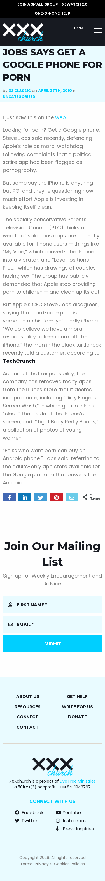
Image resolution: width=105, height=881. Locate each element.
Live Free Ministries (78, 781)
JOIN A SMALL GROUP (38, 4)
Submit (52, 643)
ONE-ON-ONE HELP (52, 13)
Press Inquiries (75, 828)
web (60, 117)
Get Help (77, 696)
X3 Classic (20, 90)
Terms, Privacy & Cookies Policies (52, 864)
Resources (28, 706)
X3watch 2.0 (74, 4)
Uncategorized (19, 96)
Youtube (68, 812)
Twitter (26, 820)
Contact (28, 727)
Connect (27, 716)
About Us (27, 696)
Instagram (71, 820)
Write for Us (77, 706)
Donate (80, 28)
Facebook (29, 812)
